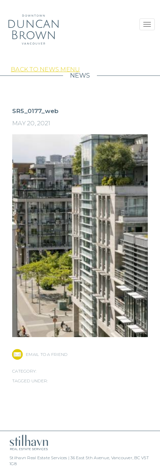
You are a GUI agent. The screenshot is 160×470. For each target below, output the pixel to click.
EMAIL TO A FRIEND (46, 354)
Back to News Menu (45, 69)
